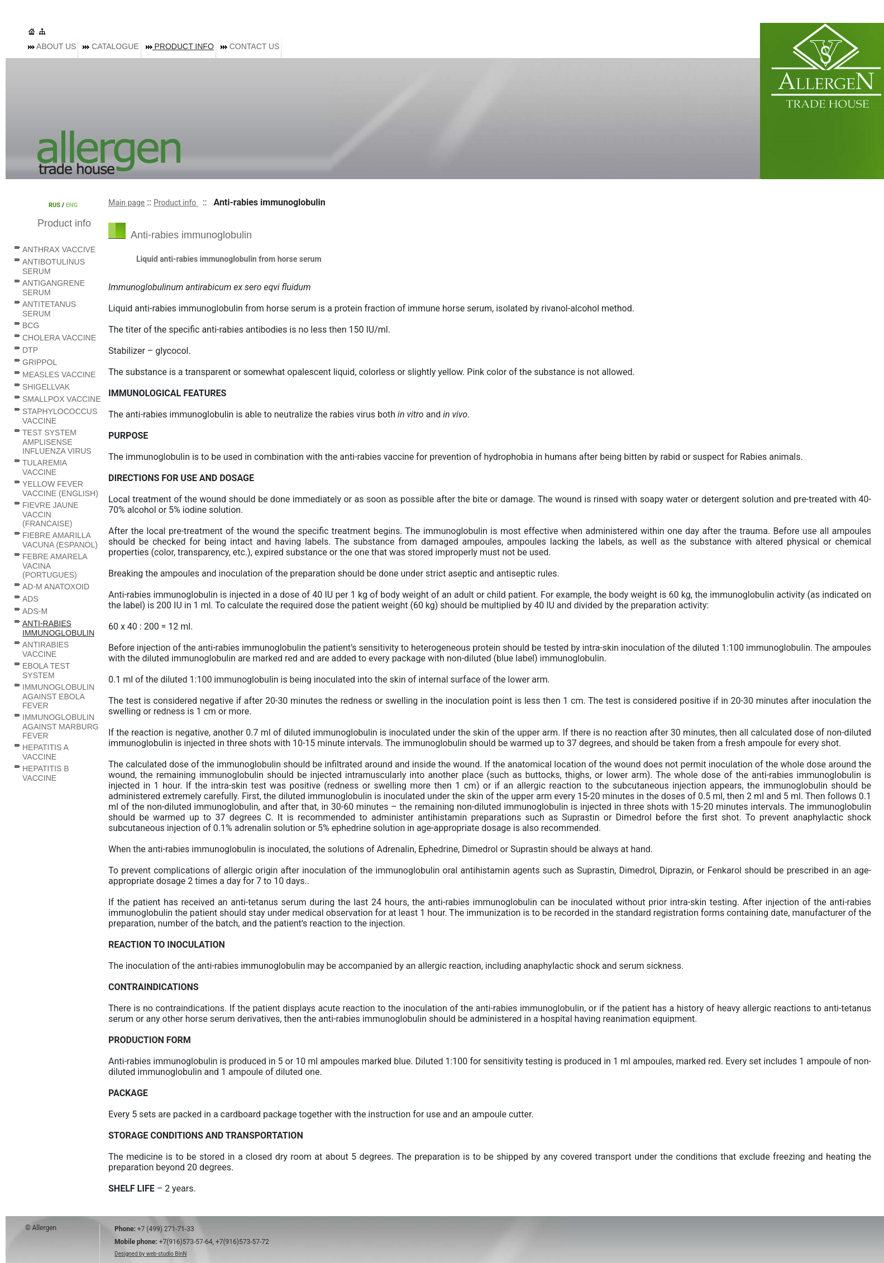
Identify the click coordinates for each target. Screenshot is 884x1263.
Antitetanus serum (49, 309)
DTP (30, 349)
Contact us (250, 46)
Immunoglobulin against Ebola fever (58, 696)
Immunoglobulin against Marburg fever (60, 726)
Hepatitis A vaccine (45, 752)
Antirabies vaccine (45, 649)
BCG (30, 325)
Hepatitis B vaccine (45, 773)
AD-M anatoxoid (55, 586)
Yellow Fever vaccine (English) (60, 488)
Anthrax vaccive (58, 249)
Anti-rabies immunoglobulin (58, 628)
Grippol (39, 362)
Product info (180, 46)
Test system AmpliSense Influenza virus (57, 441)
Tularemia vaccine (44, 467)
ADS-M (34, 611)
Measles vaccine (58, 374)
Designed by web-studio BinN (150, 1254)
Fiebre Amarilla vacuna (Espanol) (60, 540)
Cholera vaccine (59, 337)
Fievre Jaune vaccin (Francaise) (50, 514)
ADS (30, 598)
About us (52, 46)
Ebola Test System (46, 670)
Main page (126, 202)
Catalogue (110, 46)
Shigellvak (46, 386)
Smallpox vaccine (61, 399)
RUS (54, 205)
